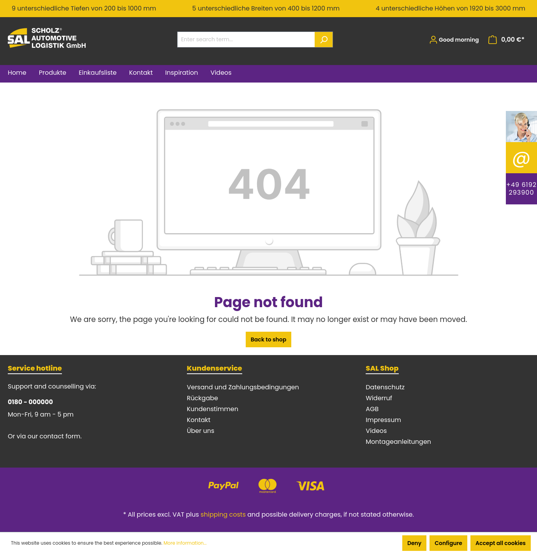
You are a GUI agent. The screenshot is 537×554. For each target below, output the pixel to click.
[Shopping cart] (506, 39)
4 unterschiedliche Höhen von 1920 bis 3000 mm (450, 8)
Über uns (201, 430)
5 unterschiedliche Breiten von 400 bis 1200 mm (266, 8)
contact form (60, 436)
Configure (448, 543)
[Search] (324, 39)
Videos (376, 430)
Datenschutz (385, 387)
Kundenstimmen (212, 409)
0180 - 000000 (30, 401)
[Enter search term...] (246, 39)
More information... (185, 543)
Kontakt (199, 419)
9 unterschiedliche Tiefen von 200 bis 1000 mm (84, 8)
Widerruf (379, 398)
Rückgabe (202, 398)
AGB (372, 409)
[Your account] (454, 39)
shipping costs (223, 514)
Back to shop (268, 339)
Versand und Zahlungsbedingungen (243, 387)
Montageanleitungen (398, 441)
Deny (414, 543)
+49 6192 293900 (521, 188)
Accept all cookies (500, 543)
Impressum (383, 419)
